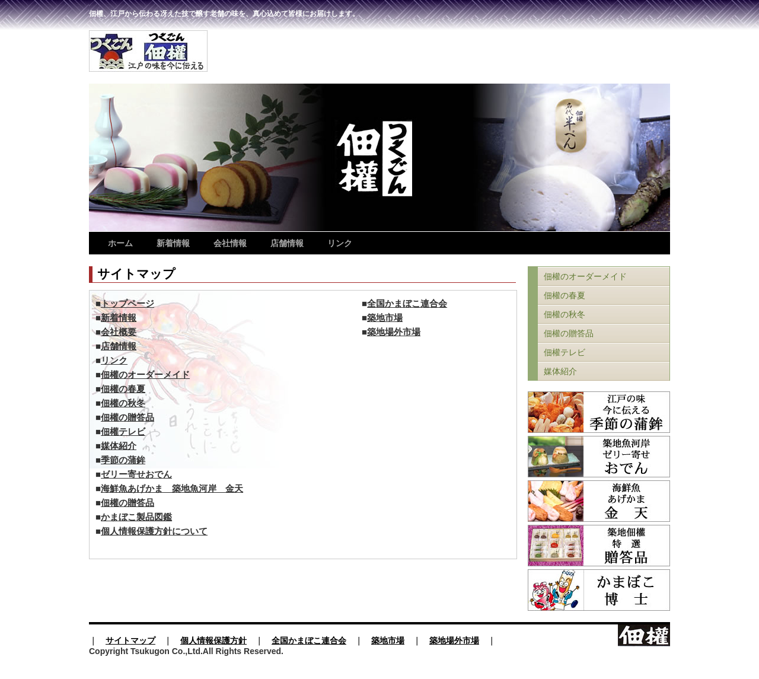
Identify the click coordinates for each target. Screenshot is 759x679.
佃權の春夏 (123, 389)
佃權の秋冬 (123, 403)
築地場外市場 (393, 332)
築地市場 (385, 318)
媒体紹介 (118, 446)
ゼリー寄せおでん (136, 474)
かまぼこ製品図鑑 (136, 517)
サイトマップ (130, 640)
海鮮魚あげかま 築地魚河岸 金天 (172, 488)
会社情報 (230, 243)
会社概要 (118, 332)
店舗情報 (287, 243)
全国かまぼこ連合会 (407, 303)
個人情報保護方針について (154, 531)
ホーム (120, 243)
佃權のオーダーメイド (145, 375)
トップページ (127, 303)
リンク (339, 243)
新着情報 (173, 243)
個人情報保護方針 (213, 640)
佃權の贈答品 (127, 417)
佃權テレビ (123, 431)
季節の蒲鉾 (123, 460)
